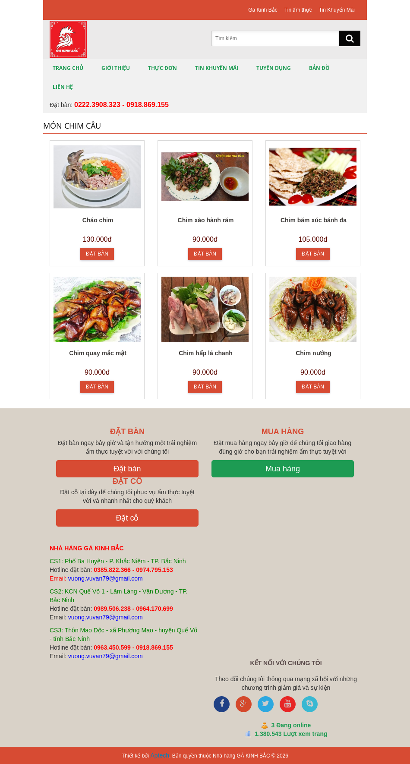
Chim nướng (313, 353)
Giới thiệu (115, 68)
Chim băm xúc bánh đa (314, 220)
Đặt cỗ (127, 518)
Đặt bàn (127, 468)
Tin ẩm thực (298, 10)
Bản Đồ (319, 68)
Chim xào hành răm (206, 220)
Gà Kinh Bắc (263, 10)
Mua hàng (282, 468)
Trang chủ (68, 68)
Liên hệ (63, 87)
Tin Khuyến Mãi (337, 10)
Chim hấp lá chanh (206, 353)
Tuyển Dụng (273, 68)
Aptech (159, 755)
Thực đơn (162, 68)
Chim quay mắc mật (97, 353)
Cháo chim (98, 220)
